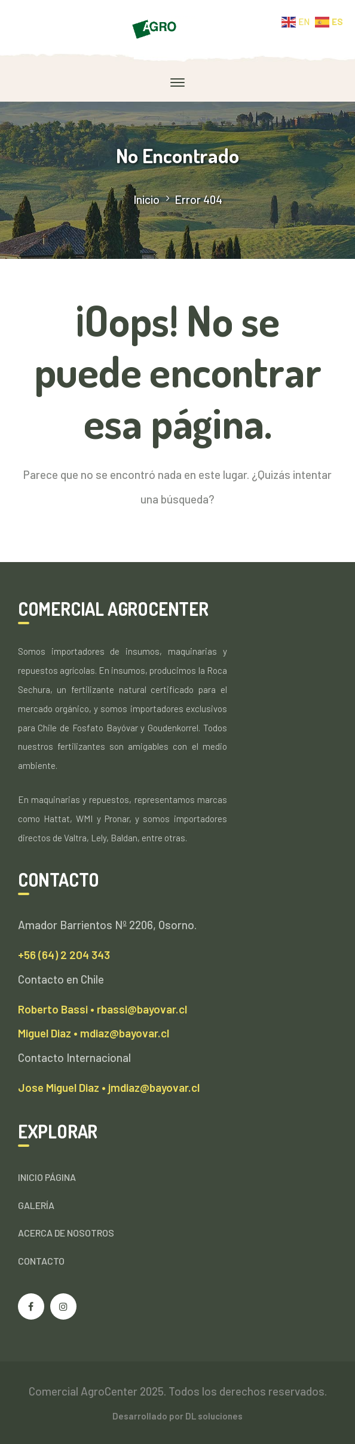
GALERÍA (36, 1205)
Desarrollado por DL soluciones (177, 1416)
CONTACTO (41, 1260)
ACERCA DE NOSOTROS (66, 1232)
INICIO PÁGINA (47, 1177)
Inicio (146, 199)
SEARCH (319, 544)
